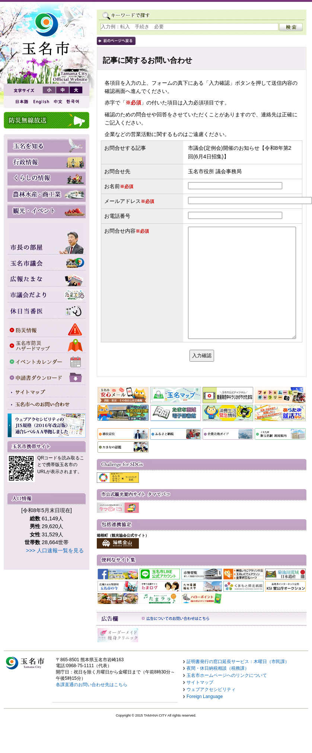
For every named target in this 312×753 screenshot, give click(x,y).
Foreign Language (205, 696)
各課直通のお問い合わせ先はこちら (91, 684)
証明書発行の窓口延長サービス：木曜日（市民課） (238, 661)
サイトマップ (200, 682)
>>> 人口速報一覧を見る (55, 550)
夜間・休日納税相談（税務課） (218, 668)
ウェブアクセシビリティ (211, 689)
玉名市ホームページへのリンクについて (227, 675)
